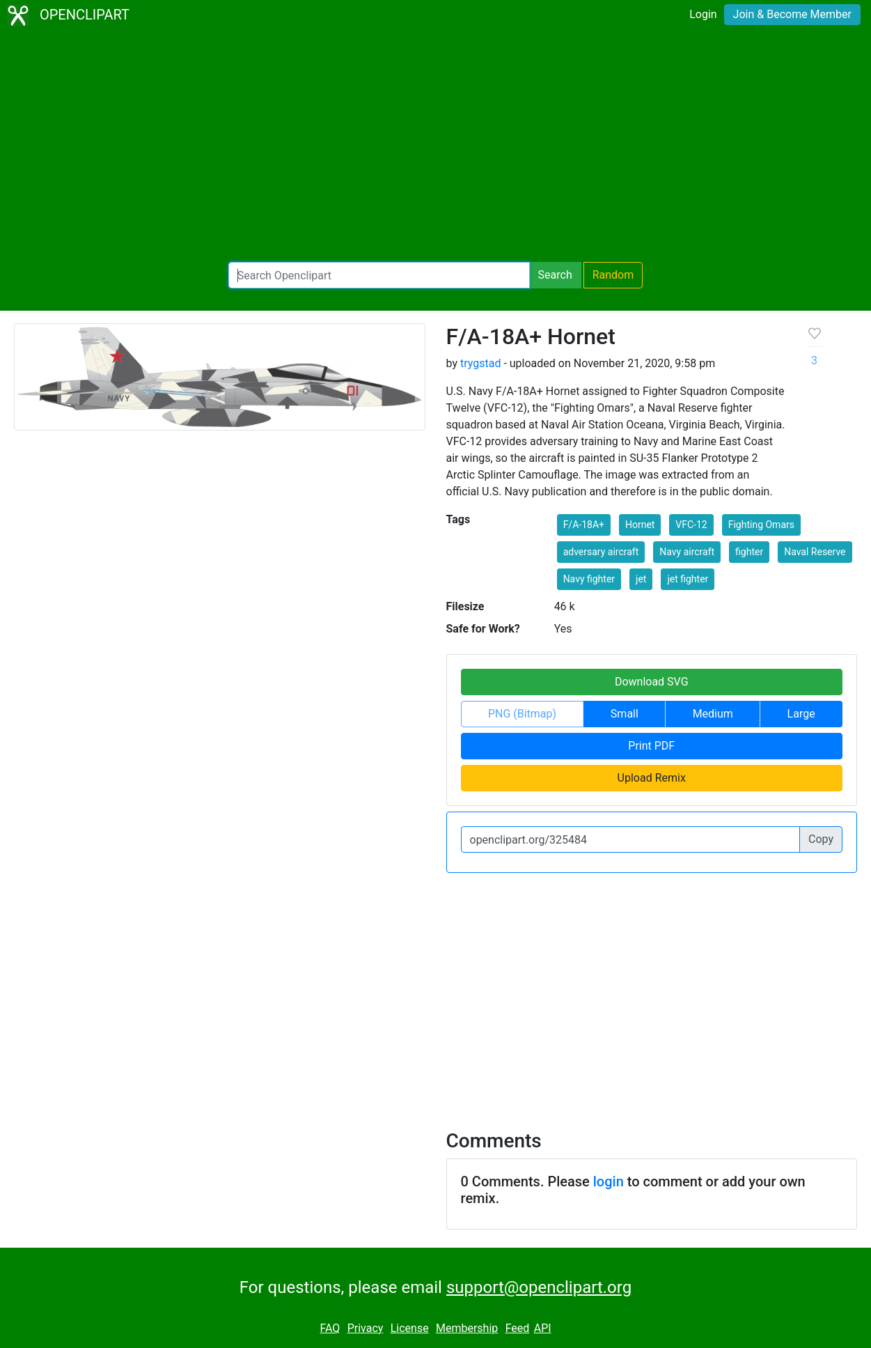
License (410, 1328)
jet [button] (641, 578)
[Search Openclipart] (379, 275)
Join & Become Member (792, 14)
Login (702, 14)
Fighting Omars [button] (761, 524)
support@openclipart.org (538, 1287)
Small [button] (624, 713)
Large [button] (801, 713)
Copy (820, 839)
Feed (517, 1328)
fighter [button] (749, 551)
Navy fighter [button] (589, 578)
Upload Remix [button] (652, 777)
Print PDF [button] (651, 745)
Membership (467, 1328)
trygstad (480, 363)
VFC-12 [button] (691, 524)
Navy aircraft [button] (686, 551)
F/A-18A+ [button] (583, 524)
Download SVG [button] (652, 681)
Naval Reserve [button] (814, 551)
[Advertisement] (436, 146)
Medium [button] (713, 713)
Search (555, 274)
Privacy (365, 1328)
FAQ (330, 1328)
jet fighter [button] (687, 578)
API (542, 1328)
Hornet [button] (639, 524)
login (608, 1181)
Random (613, 274)
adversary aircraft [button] (601, 551)
